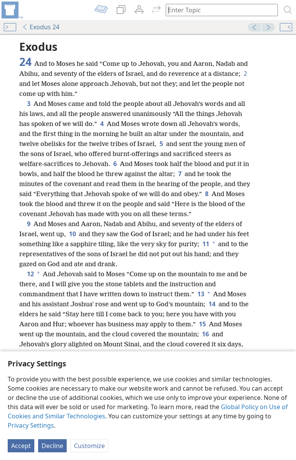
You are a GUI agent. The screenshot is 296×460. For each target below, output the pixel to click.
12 (29, 274)
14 (212, 304)
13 (200, 294)
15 (202, 324)
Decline (52, 446)
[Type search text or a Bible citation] (218, 9)
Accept (21, 446)
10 (72, 234)
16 (205, 334)
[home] (12, 10)
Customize (89, 446)
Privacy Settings (31, 425)
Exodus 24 (40, 27)
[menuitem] (12, 10)
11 (205, 244)
